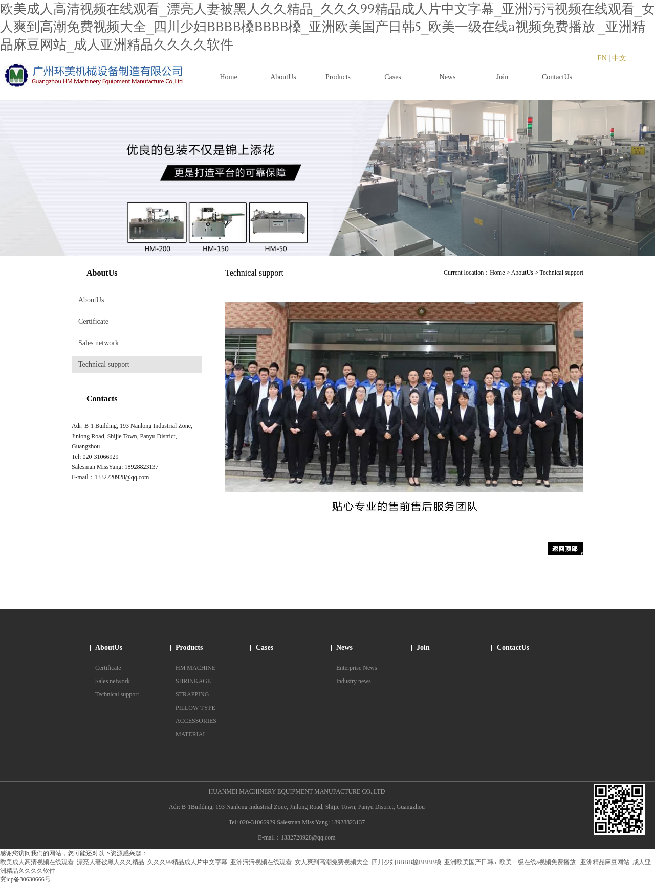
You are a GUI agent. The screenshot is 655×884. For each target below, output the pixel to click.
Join (423, 647)
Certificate (93, 321)
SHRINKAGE (193, 681)
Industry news (353, 681)
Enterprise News (356, 667)
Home (497, 272)
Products (189, 647)
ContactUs (513, 647)
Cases (264, 647)
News (344, 647)
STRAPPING (192, 694)
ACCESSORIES (196, 720)
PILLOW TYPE (195, 707)
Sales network (98, 343)
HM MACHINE (195, 667)
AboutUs (91, 300)
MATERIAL (191, 734)
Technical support (103, 364)
